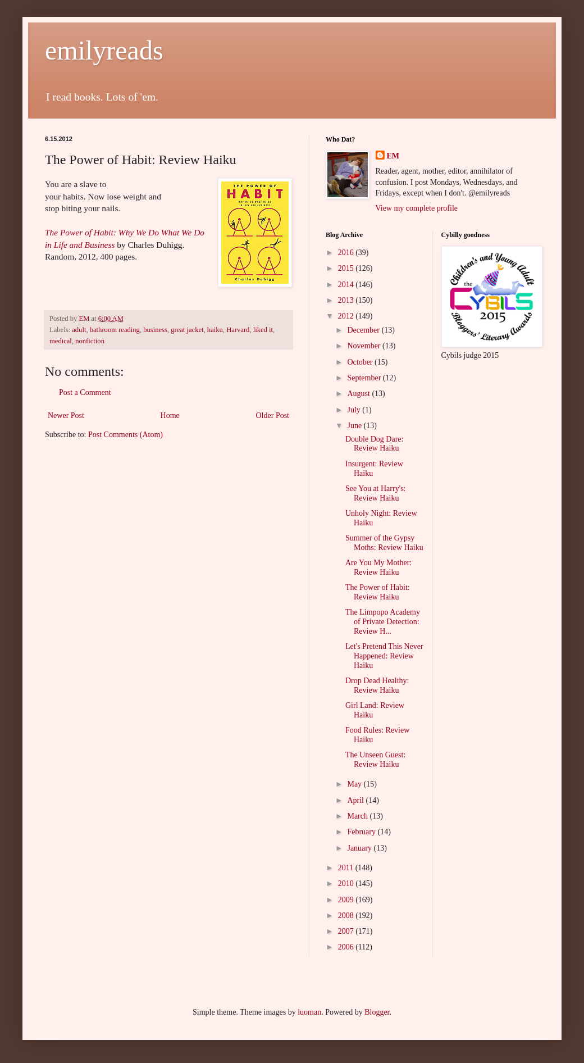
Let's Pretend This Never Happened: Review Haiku (384, 656)
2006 (347, 947)
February (362, 832)
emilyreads (104, 50)
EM (393, 156)
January (360, 848)
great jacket (187, 330)
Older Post (273, 415)
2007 (347, 931)
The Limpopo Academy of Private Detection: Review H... (382, 621)
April (356, 800)
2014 (347, 284)
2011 (346, 868)
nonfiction (89, 341)
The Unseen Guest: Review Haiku (375, 760)
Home (170, 415)
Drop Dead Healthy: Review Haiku (377, 685)
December (364, 330)
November (364, 346)
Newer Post (66, 415)
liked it (263, 330)
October (361, 362)
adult (79, 330)
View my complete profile (417, 208)
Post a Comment (85, 392)
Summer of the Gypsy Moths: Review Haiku (384, 543)
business (155, 330)
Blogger (376, 1012)
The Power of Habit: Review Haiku (377, 592)
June (355, 425)
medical (60, 341)
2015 (347, 268)
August (359, 393)
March (358, 816)
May (355, 784)
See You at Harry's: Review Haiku (375, 493)
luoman (309, 1012)
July (354, 410)
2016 (347, 252)
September (364, 378)
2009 (347, 900)
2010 (347, 883)
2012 (347, 316)
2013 (347, 300)
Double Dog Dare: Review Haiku (374, 444)
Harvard (237, 330)
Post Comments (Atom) (125, 434)
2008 (347, 915)
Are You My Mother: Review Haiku (378, 567)
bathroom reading (115, 330)
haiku (215, 330)
